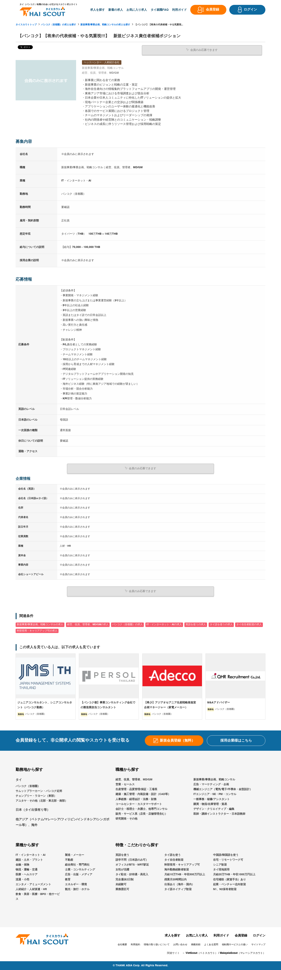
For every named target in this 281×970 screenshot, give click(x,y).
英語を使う (122, 855)
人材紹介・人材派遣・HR (31, 889)
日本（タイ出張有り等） (33, 810)
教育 (67, 879)
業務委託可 (122, 889)
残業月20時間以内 (175, 879)
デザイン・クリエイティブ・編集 (213, 809)
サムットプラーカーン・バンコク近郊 (39, 791)
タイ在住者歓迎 (173, 860)
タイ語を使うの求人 (221, 624)
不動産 (69, 860)
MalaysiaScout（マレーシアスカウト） (242, 953)
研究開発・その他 (126, 818)
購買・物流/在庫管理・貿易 (210, 804)
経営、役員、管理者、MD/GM (134, 779)
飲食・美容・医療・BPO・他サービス (38, 896)
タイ (19, 780)
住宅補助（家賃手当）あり (229, 879)
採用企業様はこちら (236, 740)
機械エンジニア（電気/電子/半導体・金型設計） (222, 789)
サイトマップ (258, 944)
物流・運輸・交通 (26, 869)
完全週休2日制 (124, 879)
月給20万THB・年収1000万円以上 (234, 874)
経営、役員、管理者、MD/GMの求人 (87, 624)
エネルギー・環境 (76, 884)
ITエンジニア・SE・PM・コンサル (214, 794)
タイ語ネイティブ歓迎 (178, 889)
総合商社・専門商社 (77, 864)
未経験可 (121, 884)
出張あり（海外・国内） (179, 884)
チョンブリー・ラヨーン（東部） (36, 796)
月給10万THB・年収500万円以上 (184, 874)
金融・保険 (22, 864)
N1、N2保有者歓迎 (225, 889)
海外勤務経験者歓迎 (176, 869)
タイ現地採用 (221, 869)
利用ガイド (221, 935)
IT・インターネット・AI (30, 855)
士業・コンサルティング (80, 869)
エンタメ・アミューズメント (33, 884)
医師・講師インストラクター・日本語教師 (219, 814)
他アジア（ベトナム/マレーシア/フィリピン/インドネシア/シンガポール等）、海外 (62, 822)
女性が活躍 (122, 869)
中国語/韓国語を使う (225, 855)
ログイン (259, 935)
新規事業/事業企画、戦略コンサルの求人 (40, 624)
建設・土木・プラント (29, 860)
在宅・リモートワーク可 (228, 860)
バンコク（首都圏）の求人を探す (58, 25)
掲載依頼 (195, 944)
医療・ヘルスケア (26, 874)
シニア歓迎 (220, 864)
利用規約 (135, 944)
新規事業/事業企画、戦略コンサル (214, 779)
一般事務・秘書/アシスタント (211, 799)
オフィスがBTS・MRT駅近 (132, 864)
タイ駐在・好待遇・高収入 (132, 874)
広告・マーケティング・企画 (211, 784)
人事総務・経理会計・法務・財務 (136, 799)
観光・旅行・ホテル (77, 889)
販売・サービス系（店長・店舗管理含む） (141, 814)
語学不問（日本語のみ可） (132, 860)
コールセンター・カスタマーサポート (139, 804)
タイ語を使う (172, 855)
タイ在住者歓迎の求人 (249, 624)
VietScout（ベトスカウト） (202, 953)
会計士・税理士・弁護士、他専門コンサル (141, 809)
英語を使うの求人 (196, 624)
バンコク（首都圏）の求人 (127, 624)
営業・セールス (125, 784)
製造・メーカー (74, 855)
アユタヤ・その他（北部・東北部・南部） (42, 800)
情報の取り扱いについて (157, 944)
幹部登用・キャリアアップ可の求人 (37, 631)
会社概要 (122, 944)
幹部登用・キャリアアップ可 (182, 864)
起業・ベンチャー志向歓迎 (229, 884)
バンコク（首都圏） (28, 786)
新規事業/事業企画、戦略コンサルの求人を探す (105, 25)
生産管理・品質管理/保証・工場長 (136, 789)
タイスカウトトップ (26, 25)
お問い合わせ (180, 944)
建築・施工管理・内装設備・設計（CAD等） (143, 794)
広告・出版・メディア (78, 874)
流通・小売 (22, 879)
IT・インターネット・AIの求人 (164, 624)
